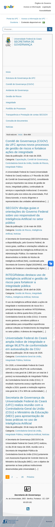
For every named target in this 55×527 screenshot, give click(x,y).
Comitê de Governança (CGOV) (20, 84)
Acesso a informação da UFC (33, 19)
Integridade (11, 102)
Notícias (9, 127)
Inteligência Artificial (22, 297)
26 (22, 477)
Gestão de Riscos (13, 96)
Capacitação (20, 159)
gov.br (9, 7)
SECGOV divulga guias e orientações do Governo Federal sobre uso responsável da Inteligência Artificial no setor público (27, 215)
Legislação (46, 7)
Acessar (49, 521)
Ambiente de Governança (17, 90)
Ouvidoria (14, 22)
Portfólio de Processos (16, 108)
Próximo (30, 477)
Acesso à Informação (32, 7)
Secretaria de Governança (24, 43)
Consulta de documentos (17, 121)
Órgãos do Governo (43, 3)
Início (8, 72)
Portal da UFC (12, 19)
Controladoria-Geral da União (18, 163)
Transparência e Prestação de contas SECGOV (27, 115)
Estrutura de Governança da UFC (20, 78)
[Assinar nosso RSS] (27, 509)
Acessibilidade (45, 10)
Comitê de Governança (37, 159)
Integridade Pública (14, 167)
